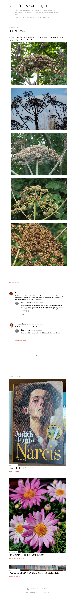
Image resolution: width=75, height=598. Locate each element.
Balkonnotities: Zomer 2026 (26, 554)
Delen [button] (11, 280)
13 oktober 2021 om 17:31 (39, 302)
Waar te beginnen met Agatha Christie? (34, 572)
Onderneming (40, 18)
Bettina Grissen (26, 302)
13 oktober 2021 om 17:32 (39, 330)
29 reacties (17, 576)
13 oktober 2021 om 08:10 (26, 293)
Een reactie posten (19, 558)
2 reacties (16, 471)
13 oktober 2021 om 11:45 (36, 324)
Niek (16, 293)
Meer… (50, 18)
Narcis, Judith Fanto (22, 467)
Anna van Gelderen (21, 324)
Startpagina (20, 18)
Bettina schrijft (31, 6)
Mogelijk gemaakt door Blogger (37, 589)
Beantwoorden (20, 320)
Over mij (30, 18)
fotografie (16, 282)
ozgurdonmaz (45, 592)
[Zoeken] (64, 5)
